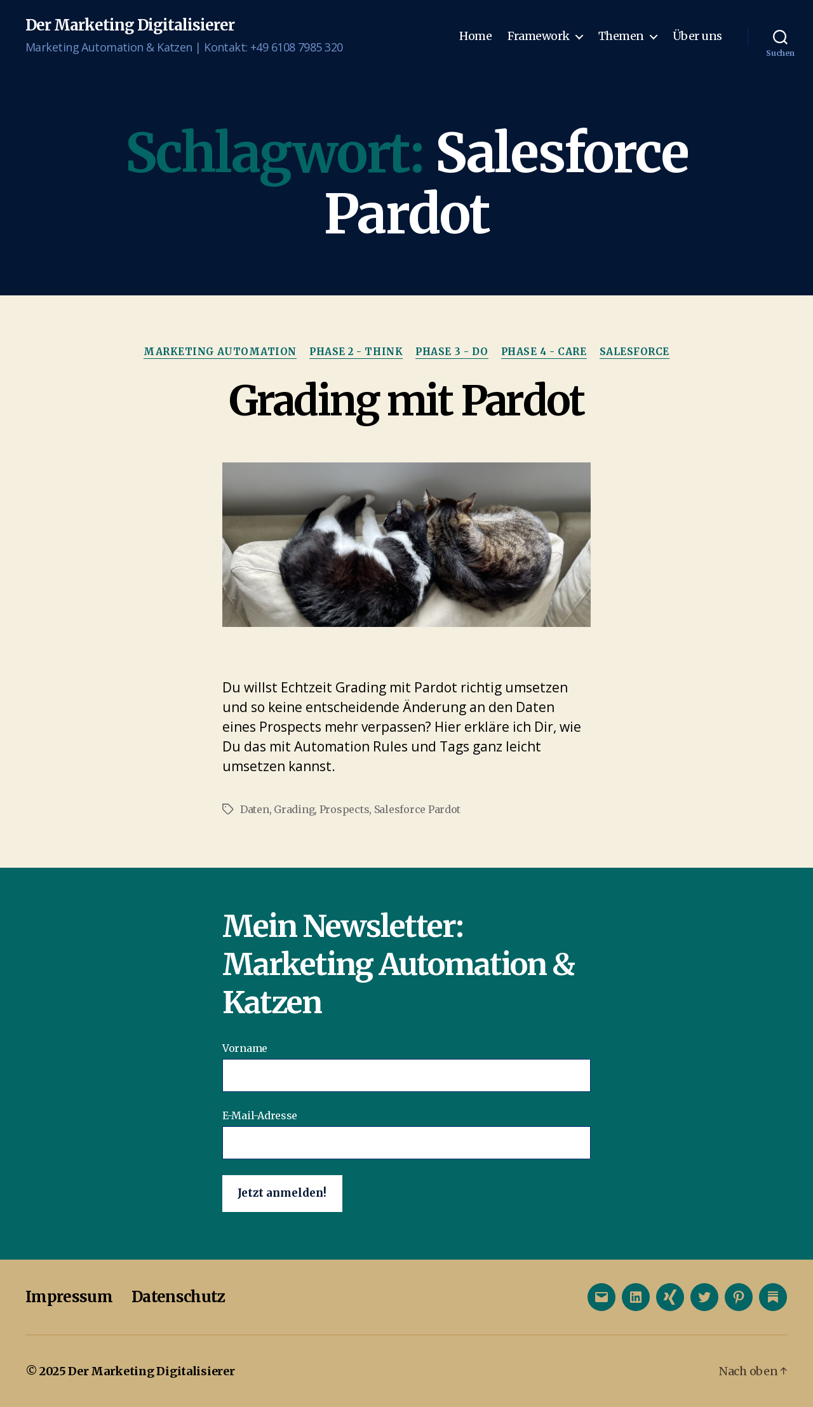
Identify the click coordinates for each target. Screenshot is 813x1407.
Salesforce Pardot (417, 809)
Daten (254, 809)
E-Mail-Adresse (406, 1134)
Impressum (68, 1297)
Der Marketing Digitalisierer (129, 25)
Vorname (406, 1067)
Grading (294, 809)
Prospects (344, 809)
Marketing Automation (220, 352)
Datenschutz (178, 1297)
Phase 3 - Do (451, 352)
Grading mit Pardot (406, 400)
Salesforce (635, 352)
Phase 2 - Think (356, 352)
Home (475, 36)
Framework (538, 36)
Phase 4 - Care (544, 352)
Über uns (697, 36)
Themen (621, 36)
